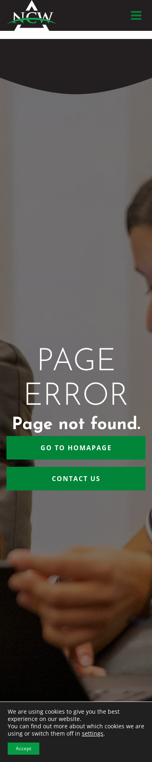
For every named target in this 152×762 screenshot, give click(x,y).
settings (92, 733)
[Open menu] (136, 15)
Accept (23, 748)
